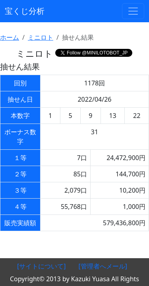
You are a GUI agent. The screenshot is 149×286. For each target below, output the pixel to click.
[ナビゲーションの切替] (133, 11)
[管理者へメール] (103, 266)
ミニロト (40, 37)
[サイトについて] (41, 266)
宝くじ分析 (25, 11)
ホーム (9, 37)
